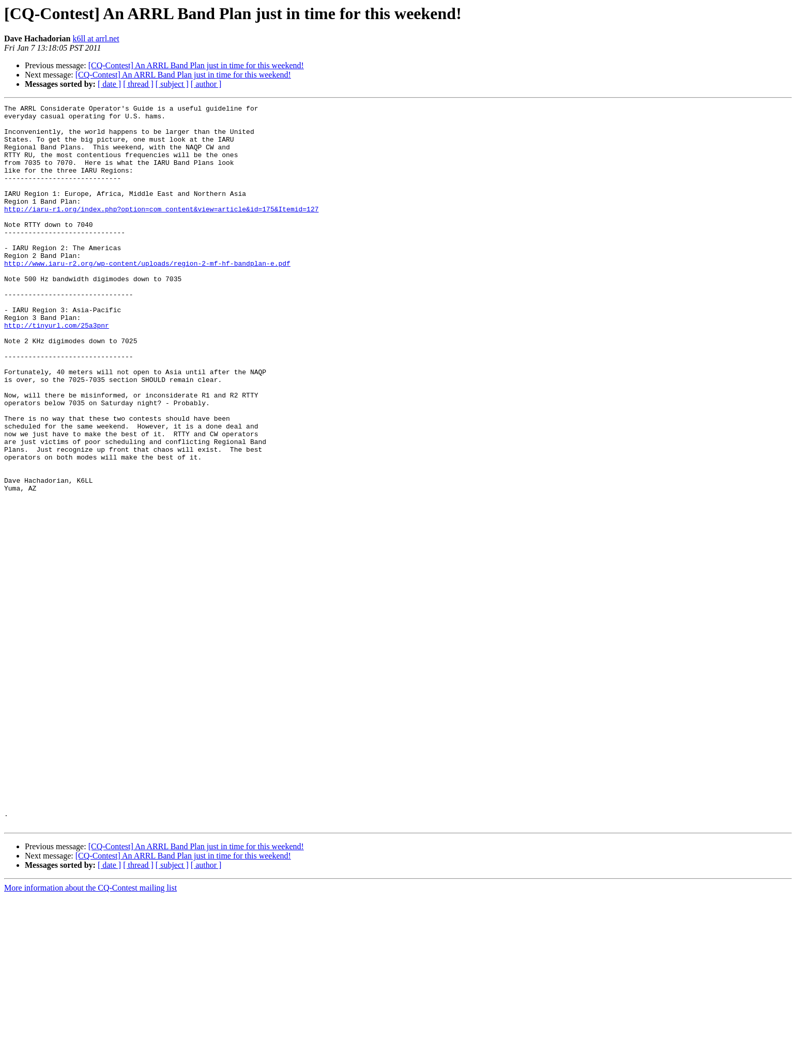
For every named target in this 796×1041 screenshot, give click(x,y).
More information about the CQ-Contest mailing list (90, 1032)
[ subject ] (172, 84)
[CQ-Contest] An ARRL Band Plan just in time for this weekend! (196, 65)
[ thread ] (138, 84)
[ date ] (109, 84)
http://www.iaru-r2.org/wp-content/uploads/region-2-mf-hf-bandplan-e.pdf (147, 295)
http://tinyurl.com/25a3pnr (56, 370)
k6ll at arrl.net (95, 38)
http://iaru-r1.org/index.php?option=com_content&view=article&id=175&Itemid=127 (161, 230)
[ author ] (206, 84)
